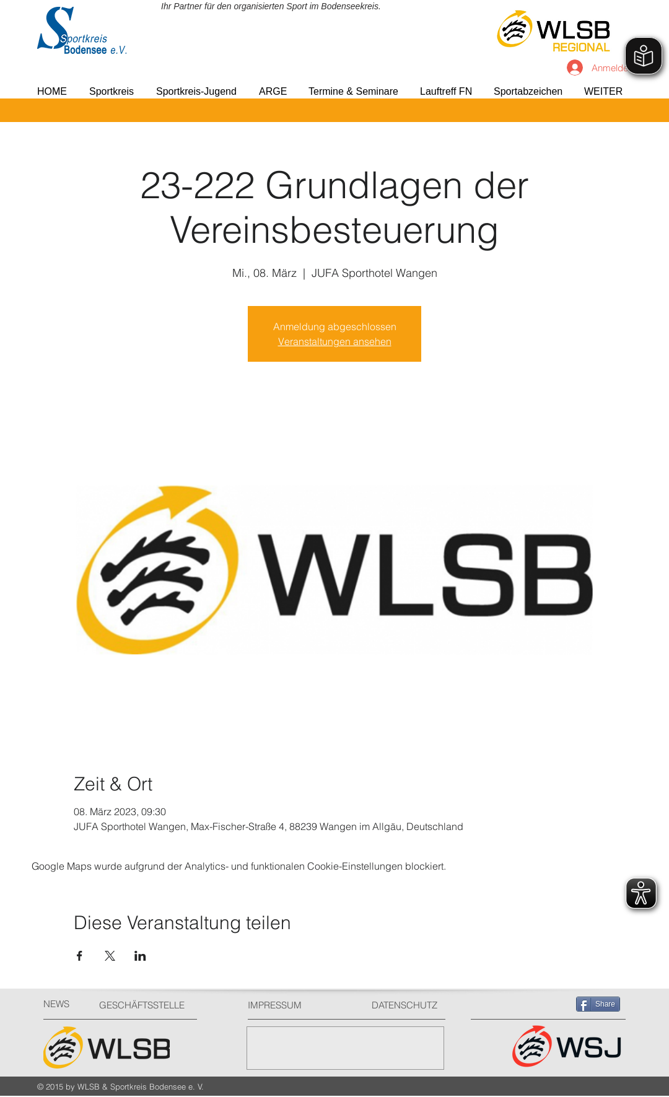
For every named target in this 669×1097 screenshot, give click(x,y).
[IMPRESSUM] (294, 1005)
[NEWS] (65, 1003)
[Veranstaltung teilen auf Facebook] (79, 956)
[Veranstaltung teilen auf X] (110, 956)
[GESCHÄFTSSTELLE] (146, 1005)
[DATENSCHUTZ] (409, 1005)
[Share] (598, 1004)
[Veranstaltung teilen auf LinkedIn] (140, 956)
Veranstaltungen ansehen (334, 341)
